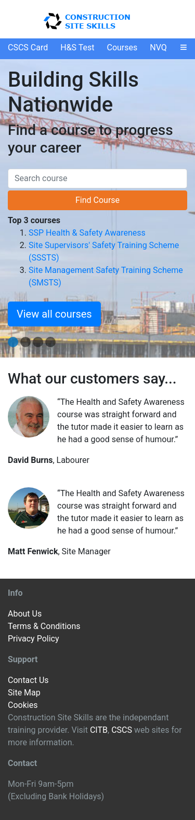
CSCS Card (28, 47)
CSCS (121, 730)
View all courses (54, 314)
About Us (25, 614)
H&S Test (77, 47)
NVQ (158, 47)
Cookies (22, 705)
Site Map (24, 693)
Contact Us (28, 680)
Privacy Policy (33, 639)
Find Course (97, 200)
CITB (99, 730)
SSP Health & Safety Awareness (87, 233)
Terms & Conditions (44, 626)
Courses (122, 47)
